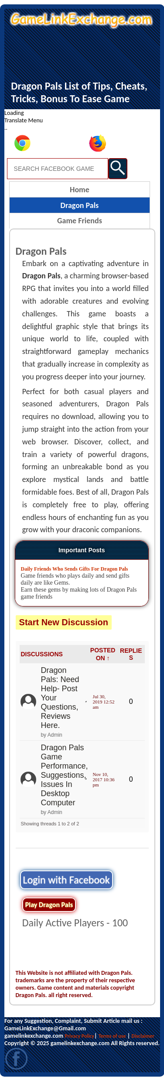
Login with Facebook (66, 879)
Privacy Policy (79, 1036)
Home (79, 189)
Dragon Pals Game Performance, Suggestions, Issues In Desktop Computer (64, 775)
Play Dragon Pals (49, 905)
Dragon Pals (80, 205)
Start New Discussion (64, 622)
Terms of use (112, 1036)
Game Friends (79, 220)
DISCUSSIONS (41, 654)
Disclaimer (143, 1036)
